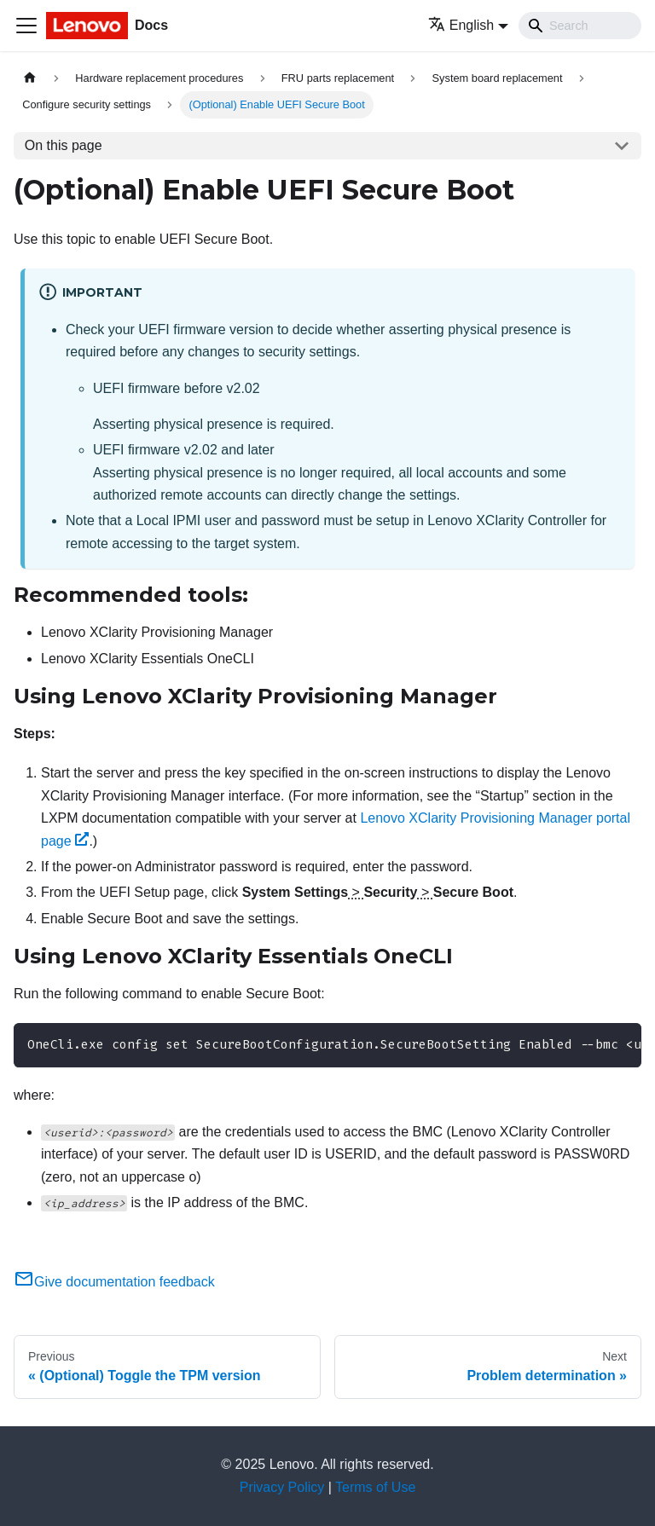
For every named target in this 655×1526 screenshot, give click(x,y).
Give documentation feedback (114, 1282)
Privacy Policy (282, 1487)
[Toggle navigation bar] (26, 25)
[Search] (580, 25)
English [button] (461, 25)
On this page (63, 145)
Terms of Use (375, 1487)
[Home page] (30, 78)
